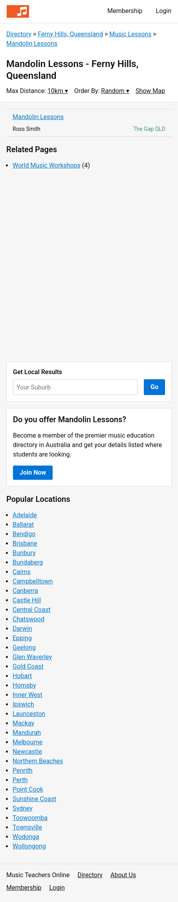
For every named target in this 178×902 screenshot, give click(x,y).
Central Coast (31, 609)
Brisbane (25, 543)
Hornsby (24, 685)
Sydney (23, 808)
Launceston (29, 714)
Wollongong (29, 846)
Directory (18, 34)
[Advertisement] (89, 266)
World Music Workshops (47, 165)
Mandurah (27, 732)
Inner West (27, 695)
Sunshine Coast (34, 799)
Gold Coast (28, 666)
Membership (124, 11)
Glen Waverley (32, 657)
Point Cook (28, 789)
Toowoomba (30, 818)
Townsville (27, 827)
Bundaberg (28, 562)
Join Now (33, 472)
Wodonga (26, 836)
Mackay (23, 723)
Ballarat (23, 524)
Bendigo (24, 534)
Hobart (22, 676)
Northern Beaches (38, 761)
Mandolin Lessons (31, 43)
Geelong (24, 647)
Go (154, 387)
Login (163, 11)
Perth (20, 780)
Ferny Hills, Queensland (70, 34)
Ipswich (23, 704)
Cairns (22, 572)
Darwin (22, 628)
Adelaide (25, 515)
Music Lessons (130, 34)
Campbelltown (33, 581)
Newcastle (27, 751)
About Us (123, 875)
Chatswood (28, 619)
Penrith (23, 770)
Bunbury (24, 553)
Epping (22, 638)
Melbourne (27, 742)
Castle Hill (27, 600)
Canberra (25, 590)
